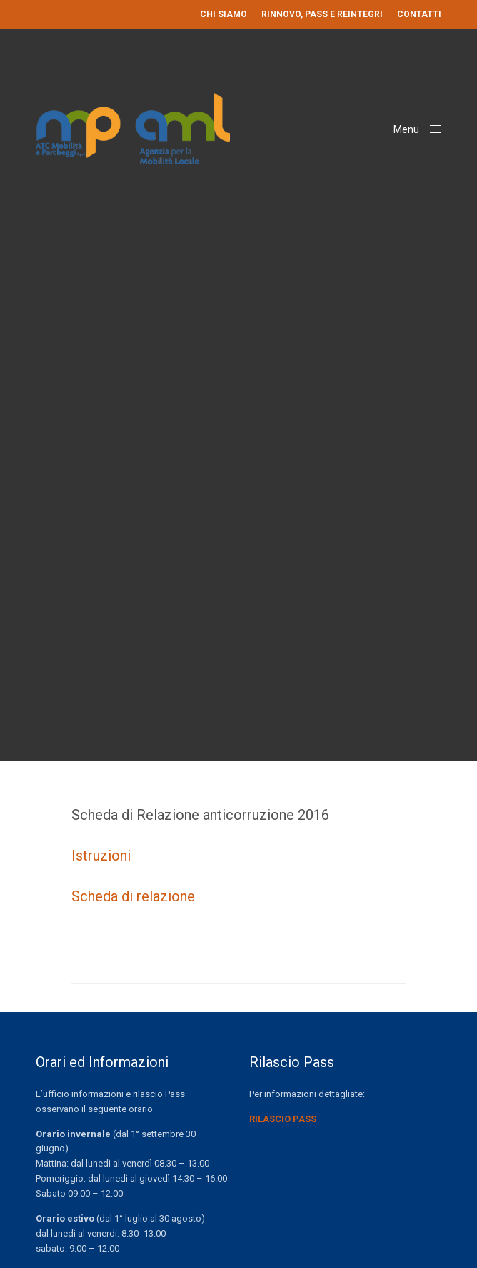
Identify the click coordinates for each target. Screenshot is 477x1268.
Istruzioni (101, 855)
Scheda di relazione (133, 896)
